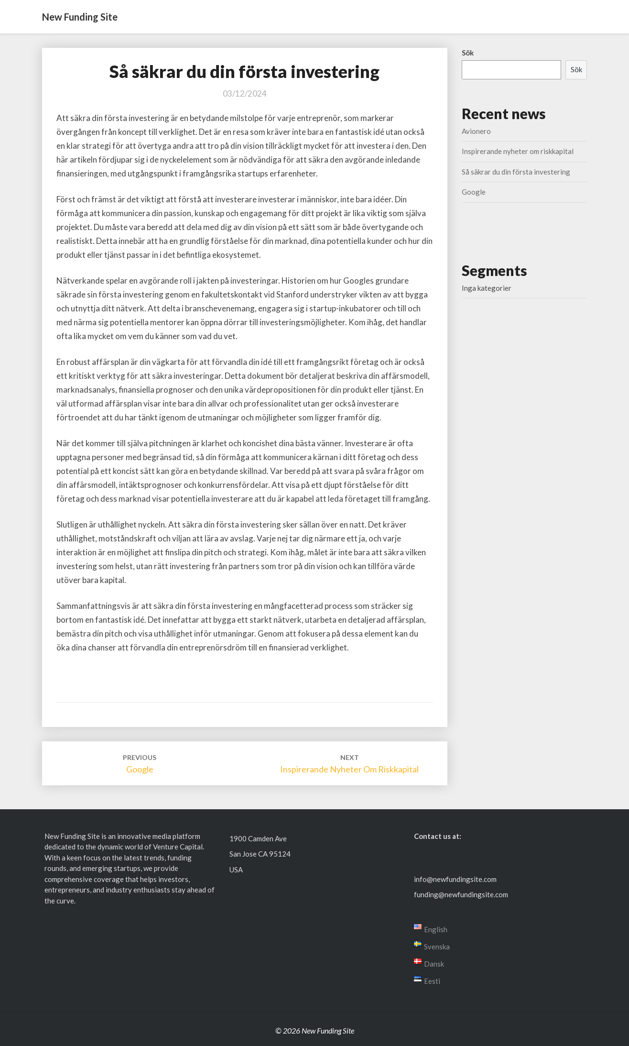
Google (474, 191)
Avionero (476, 131)
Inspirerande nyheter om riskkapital (518, 151)
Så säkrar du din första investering (516, 171)
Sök (468, 52)
